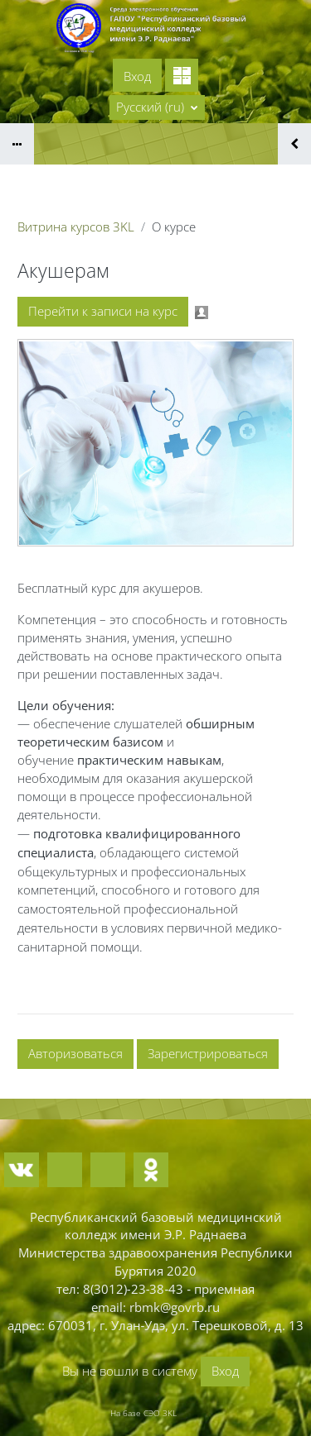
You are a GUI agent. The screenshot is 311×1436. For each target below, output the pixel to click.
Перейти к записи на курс (102, 311)
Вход (137, 76)
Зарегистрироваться (208, 1053)
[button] (157, 107)
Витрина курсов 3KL (75, 226)
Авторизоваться (75, 1053)
